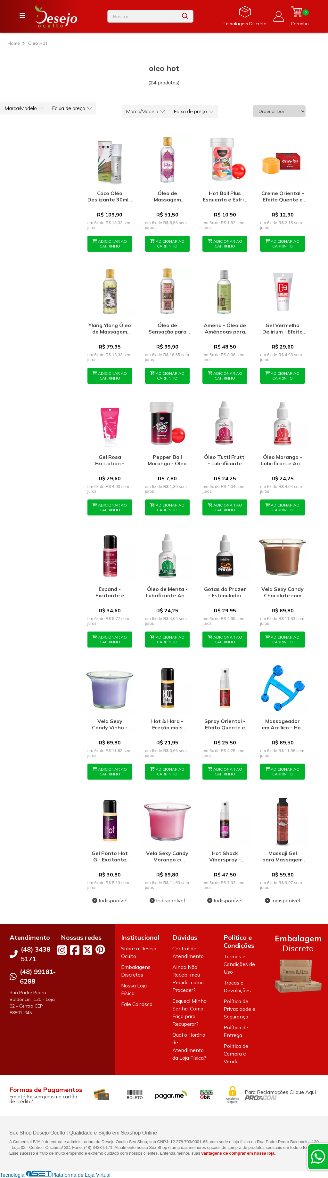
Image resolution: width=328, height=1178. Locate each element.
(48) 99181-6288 (38, 976)
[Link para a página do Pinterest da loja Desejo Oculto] (100, 949)
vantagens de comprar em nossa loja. (238, 1153)
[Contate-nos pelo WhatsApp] (318, 1156)
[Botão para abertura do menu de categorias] (22, 15)
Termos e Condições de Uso (239, 964)
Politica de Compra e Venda (236, 1053)
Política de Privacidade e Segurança (239, 1009)
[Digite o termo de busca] (142, 16)
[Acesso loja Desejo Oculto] (278, 16)
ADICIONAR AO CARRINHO (110, 243)
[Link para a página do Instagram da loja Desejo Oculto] (62, 950)
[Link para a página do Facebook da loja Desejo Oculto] (74, 950)
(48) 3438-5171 (37, 954)
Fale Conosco (136, 1004)
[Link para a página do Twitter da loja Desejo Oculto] (87, 950)
